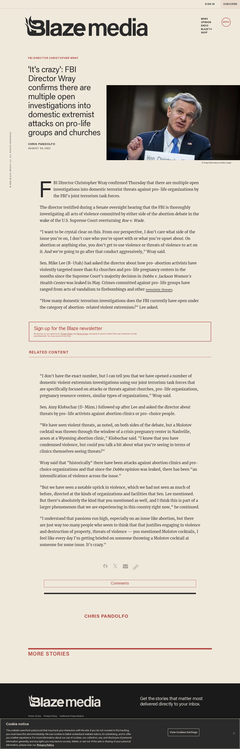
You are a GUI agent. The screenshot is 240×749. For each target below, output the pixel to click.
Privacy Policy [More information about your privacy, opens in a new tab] (45, 745)
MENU (226, 22)
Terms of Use (82, 335)
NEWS (204, 19)
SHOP (204, 33)
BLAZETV (206, 29)
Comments (120, 587)
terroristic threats (162, 290)
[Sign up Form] (180, 333)
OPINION (206, 22)
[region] (120, 733)
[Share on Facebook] (102, 568)
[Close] (234, 733)
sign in (209, 4)
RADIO (205, 26)
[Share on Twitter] (114, 568)
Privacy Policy (67, 335)
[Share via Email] (126, 568)
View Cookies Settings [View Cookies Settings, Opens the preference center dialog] (183, 733)
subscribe (229, 4)
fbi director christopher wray (53, 58)
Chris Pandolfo (46, 145)
